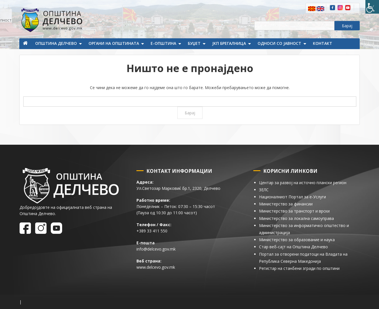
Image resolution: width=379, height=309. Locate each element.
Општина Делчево (56, 43)
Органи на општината (114, 43)
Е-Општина (163, 43)
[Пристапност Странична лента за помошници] (372, 7)
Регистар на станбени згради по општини (299, 268)
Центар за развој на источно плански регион (302, 182)
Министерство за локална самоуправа (296, 218)
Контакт (322, 43)
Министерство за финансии (286, 204)
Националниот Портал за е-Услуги (292, 196)
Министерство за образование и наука (297, 239)
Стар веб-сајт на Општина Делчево (293, 246)
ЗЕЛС (264, 189)
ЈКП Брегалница (229, 43)
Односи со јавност (279, 43)
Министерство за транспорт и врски (294, 211)
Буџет (194, 43)
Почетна (26, 44)
